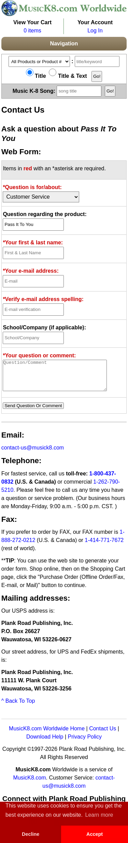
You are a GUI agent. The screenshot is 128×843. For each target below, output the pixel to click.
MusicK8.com (29, 784)
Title (36, 76)
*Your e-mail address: (30, 271)
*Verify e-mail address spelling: (43, 299)
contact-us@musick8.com (32, 454)
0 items (32, 30)
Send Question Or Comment (33, 411)
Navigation (64, 43)
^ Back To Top (18, 707)
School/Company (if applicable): (44, 327)
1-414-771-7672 (104, 546)
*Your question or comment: (39, 355)
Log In (94, 30)
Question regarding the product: (44, 214)
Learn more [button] (99, 815)
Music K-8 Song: (58, 91)
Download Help (44, 743)
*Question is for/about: (32, 187)
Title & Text (68, 76)
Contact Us (102, 735)
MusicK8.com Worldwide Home (47, 735)
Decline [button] (30, 834)
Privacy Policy (85, 743)
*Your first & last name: (33, 242)
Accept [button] (94, 834)
